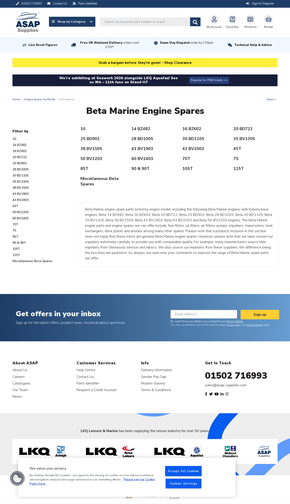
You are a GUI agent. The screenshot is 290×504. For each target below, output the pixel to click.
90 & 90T (19, 243)
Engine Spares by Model (39, 99)
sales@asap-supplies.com (225, 385)
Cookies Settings (183, 483)
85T (15, 236)
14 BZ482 (19, 145)
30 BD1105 (20, 175)
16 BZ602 (19, 151)
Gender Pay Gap (153, 376)
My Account (214, 22)
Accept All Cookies (183, 471)
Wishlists (250, 22)
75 (14, 230)
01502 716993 (236, 376)
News (17, 396)
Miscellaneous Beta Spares (32, 261)
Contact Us (85, 376)
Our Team (20, 389)
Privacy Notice (234, 321)
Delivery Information (156, 370)
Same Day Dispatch (186, 43)
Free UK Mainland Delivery (109, 45)
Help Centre (86, 370)
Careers (18, 376)
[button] (17, 478)
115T (16, 255)
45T (15, 206)
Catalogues (21, 383)
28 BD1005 (20, 169)
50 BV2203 (20, 212)
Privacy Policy (234, 325)
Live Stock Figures (43, 45)
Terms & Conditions (156, 389)
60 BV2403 (20, 218)
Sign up (260, 314)
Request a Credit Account (97, 389)
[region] (127, 477)
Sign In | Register (260, 4)
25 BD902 (19, 163)
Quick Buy (232, 22)
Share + (271, 99)
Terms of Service (254, 325)
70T (15, 224)
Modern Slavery (153, 383)
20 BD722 (19, 157)
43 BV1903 (20, 194)
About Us (19, 370)
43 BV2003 (20, 200)
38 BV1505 (20, 188)
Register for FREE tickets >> (209, 80)
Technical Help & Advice (253, 45)
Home (16, 99)
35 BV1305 (20, 181)
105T (16, 249)
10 (14, 139)
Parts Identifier (88, 383)
